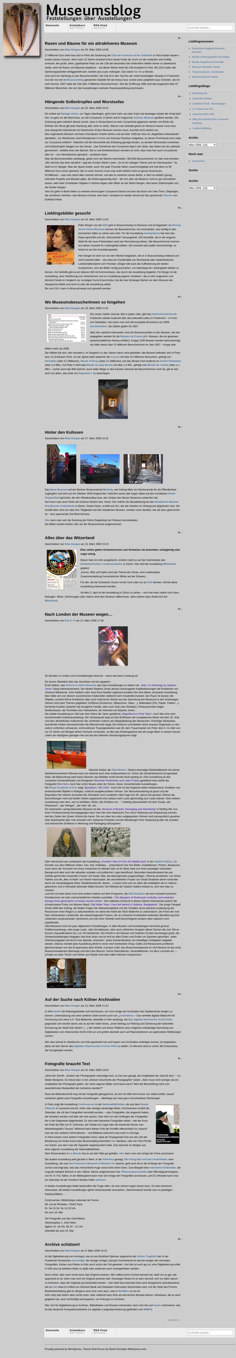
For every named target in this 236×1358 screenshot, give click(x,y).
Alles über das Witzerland (69, 537)
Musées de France (131, 336)
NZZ (105, 225)
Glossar (167, 195)
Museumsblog (75, 79)
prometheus (126, 1015)
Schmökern (77, 26)
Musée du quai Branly (100, 364)
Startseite (52, 25)
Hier (47, 520)
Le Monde (75, 1153)
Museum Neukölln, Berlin (206, 66)
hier (136, 71)
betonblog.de (200, 93)
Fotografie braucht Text (67, 1063)
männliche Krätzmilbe (162, 1167)
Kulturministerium (163, 314)
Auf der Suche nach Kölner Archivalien (82, 999)
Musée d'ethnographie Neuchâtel (210, 56)
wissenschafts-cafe (203, 114)
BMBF (147, 1309)
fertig (109, 489)
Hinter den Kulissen (64, 432)
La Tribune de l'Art (203, 108)
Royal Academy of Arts (63, 787)
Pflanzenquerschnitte (134, 1171)
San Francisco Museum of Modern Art (92, 1163)
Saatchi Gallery (163, 861)
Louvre (115, 356)
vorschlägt (78, 1260)
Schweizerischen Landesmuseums (101, 563)
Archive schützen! (62, 1244)
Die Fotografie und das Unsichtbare (145, 1159)
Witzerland (169, 563)
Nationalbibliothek (113, 1104)
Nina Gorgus (72, 49)
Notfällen (123, 1291)
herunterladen (98, 326)
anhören (101, 1179)
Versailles (51, 361)
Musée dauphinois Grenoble (208, 62)
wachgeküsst (152, 233)
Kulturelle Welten (202, 98)
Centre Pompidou (170, 361)
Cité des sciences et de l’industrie (132, 55)
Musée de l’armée (158, 364)
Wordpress (74, 1349)
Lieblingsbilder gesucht (68, 213)
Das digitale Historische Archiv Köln (150, 1019)
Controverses (86, 1104)
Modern (121, 769)
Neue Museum (58, 489)
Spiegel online (69, 113)
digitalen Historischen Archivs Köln (95, 1046)
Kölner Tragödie (147, 1256)
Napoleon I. (86, 373)
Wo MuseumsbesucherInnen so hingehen (85, 302)
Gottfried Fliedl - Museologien (209, 103)
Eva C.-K (70, 620)
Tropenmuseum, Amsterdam (208, 71)
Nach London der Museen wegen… (78, 614)
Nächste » (174, 1320)
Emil (149, 582)
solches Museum (144, 117)
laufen (57, 1011)
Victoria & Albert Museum (81, 685)
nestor (157, 1305)
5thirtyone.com (137, 1349)
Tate (114, 769)
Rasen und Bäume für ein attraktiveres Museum (91, 43)
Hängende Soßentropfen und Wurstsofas (84, 101)
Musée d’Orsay (89, 361)
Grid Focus (98, 1349)
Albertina (108, 1159)
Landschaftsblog (202, 128)
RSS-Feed (100, 26)
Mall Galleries (137, 893)
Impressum (198, 161)
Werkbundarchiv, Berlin (205, 76)
